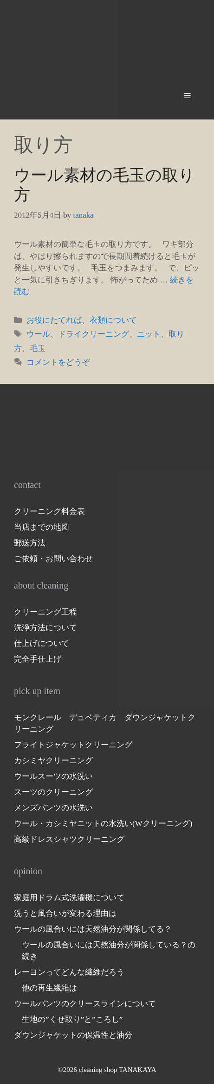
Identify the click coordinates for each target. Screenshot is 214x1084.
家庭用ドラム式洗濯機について (69, 897)
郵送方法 (29, 543)
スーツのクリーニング (53, 792)
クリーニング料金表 (49, 511)
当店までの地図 (41, 527)
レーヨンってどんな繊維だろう (69, 972)
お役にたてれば (54, 320)
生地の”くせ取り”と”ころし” (72, 1019)
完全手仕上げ (37, 659)
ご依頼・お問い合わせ (53, 558)
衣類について (113, 320)
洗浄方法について (45, 627)
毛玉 (37, 348)
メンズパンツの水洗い (53, 807)
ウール (38, 334)
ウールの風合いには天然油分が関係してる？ (93, 929)
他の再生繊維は (49, 988)
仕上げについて (41, 643)
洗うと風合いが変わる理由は (65, 913)
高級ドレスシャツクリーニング (69, 839)
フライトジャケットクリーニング (73, 744)
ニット (149, 334)
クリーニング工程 (45, 612)
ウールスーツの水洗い (53, 776)
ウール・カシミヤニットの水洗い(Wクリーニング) (103, 823)
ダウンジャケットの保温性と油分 (73, 1035)
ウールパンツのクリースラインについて (85, 1003)
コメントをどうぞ (58, 362)
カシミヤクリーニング (53, 760)
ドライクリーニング (93, 334)
